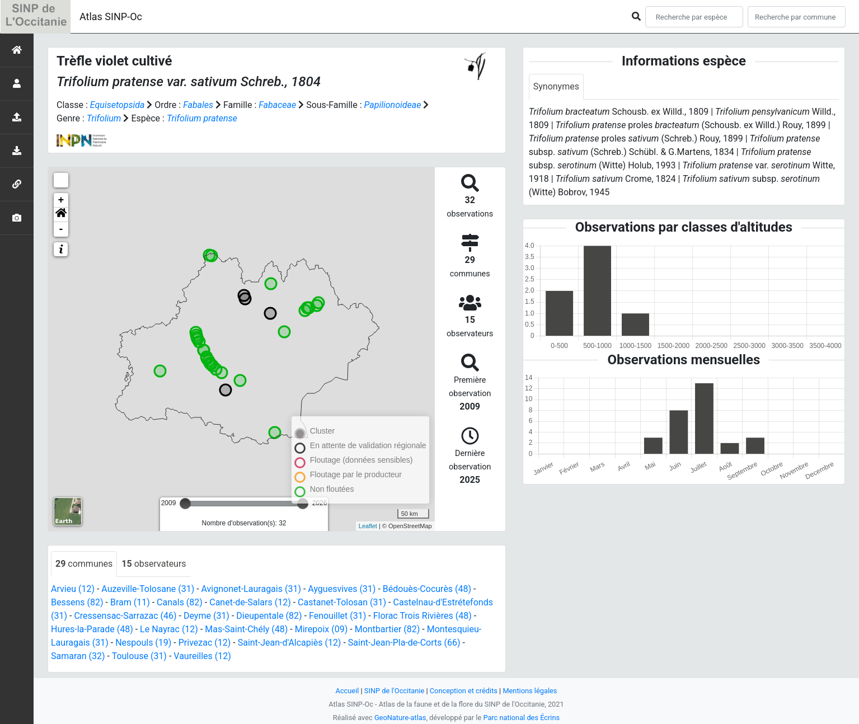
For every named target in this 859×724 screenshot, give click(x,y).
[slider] (185, 503)
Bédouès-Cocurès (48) (427, 589)
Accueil (347, 691)
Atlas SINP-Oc (110, 16)
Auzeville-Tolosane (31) (147, 589)
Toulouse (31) (139, 656)
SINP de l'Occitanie (394, 691)
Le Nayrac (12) (169, 629)
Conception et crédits (463, 691)
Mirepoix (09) (321, 629)
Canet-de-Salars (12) (250, 602)
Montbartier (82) (387, 629)
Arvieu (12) (73, 589)
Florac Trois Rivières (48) (422, 615)
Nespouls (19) (143, 642)
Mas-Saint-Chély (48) (246, 629)
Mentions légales (530, 691)
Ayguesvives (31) (341, 589)
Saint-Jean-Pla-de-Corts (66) (404, 642)
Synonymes (556, 86)
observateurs (153, 563)
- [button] (61, 229)
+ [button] (61, 200)
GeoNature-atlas (400, 717)
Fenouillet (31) (337, 615)
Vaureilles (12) (202, 656)
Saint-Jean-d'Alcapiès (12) (289, 642)
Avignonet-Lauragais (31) (251, 589)
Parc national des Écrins (521, 717)
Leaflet (368, 526)
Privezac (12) (205, 642)
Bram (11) (130, 602)
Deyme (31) (206, 615)
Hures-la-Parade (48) (92, 629)
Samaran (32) (78, 656)
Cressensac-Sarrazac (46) (125, 615)
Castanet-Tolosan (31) (342, 602)
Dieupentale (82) (269, 615)
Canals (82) (180, 602)
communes (83, 563)
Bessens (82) (77, 602)
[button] (61, 215)
